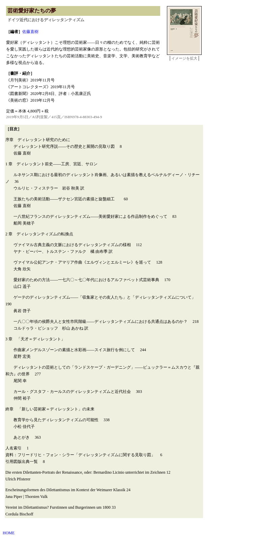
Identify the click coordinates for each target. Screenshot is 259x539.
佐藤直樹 (30, 31)
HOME (9, 533)
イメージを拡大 (184, 58)
